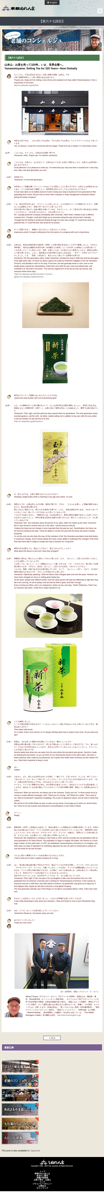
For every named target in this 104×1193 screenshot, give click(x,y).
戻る (53, 1038)
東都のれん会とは (42, 1173)
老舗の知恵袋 (42, 1177)
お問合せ (42, 1186)
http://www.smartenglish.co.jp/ (69, 1015)
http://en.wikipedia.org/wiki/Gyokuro (29, 421)
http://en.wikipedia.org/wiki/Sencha (29, 277)
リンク (42, 1181)
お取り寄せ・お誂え (42, 1179)
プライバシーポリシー (42, 1183)
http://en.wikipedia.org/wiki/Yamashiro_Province (33, 274)
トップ (42, 1171)
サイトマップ (42, 1188)
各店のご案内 (42, 1175)
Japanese (35, 1150)
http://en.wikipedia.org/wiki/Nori (26, 85)
